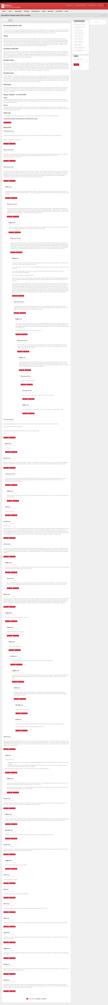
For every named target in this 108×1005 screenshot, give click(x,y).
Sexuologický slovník (78, 5)
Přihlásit (4, 1)
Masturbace (18, 11)
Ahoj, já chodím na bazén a (79, 32)
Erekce (36, 118)
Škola (66, 11)
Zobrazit (5, 20)
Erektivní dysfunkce (29, 118)
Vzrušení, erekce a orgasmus (9, 118)
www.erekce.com (44, 115)
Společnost (59, 11)
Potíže (44, 11)
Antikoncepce (35, 11)
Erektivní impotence (20, 118)
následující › (38, 998)
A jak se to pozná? (77, 44)
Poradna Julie (66, 5)
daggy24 (7, 613)
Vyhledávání (97, 21)
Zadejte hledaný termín (78, 59)
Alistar (7, 443)
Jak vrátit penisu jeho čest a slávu (12, 25)
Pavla (10, 27)
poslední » (44, 998)
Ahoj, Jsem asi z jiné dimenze (79, 24)
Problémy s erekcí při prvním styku (49, 765)
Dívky (3, 11)
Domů (105, 15)
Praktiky (26, 11)
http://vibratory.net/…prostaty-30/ (14, 156)
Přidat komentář (7, 122)
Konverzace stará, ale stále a (79, 47)
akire (6, 507)
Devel (10, 20)
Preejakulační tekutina (10, 511)
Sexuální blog (90, 5)
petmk (17, 719)
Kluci (10, 11)
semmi (5, 932)
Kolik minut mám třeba (78, 38)
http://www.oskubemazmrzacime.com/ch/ (49, 424)
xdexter (5, 594)
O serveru (100, 5)
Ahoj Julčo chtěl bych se (78, 41)
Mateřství (51, 11)
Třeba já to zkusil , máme (79, 35)
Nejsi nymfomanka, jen (78, 30)
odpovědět (6, 143)
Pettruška (17, 705)
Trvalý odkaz (12, 143)
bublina (7, 187)
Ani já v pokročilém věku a (79, 50)
